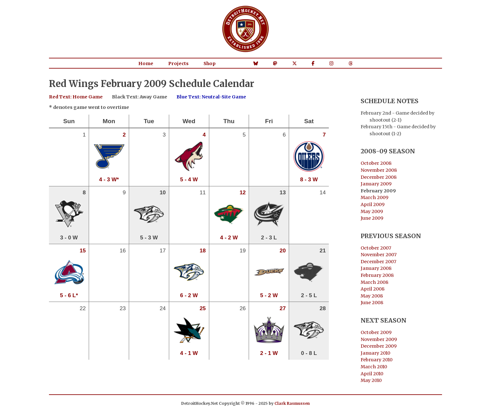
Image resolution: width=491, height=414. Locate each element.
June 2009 (372, 218)
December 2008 (379, 177)
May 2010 (371, 380)
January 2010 (375, 353)
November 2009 (379, 339)
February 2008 (377, 275)
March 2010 (374, 367)
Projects (178, 63)
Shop (210, 63)
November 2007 (379, 254)
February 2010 (376, 360)
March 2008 (374, 282)
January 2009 (376, 184)
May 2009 (372, 211)
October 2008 (376, 163)
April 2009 (372, 204)
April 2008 (372, 289)
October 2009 (376, 332)
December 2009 (379, 346)
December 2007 (378, 261)
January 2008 (376, 268)
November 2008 (379, 170)
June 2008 (372, 302)
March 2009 (374, 197)
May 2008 (372, 296)
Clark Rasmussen (292, 403)
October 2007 (376, 248)
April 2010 (372, 374)
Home (145, 63)
